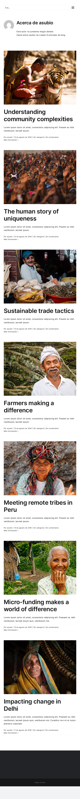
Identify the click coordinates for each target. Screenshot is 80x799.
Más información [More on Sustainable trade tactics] (10, 332)
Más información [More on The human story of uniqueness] (10, 239)
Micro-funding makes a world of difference (36, 605)
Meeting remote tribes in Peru (38, 506)
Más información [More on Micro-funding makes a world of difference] (10, 630)
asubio (9, 137)
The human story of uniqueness (31, 215)
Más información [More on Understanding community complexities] (10, 140)
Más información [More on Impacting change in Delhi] (10, 733)
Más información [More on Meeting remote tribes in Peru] (10, 531)
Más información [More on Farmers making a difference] (10, 431)
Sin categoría (38, 137)
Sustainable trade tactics (39, 310)
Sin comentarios (52, 137)
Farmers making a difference (29, 406)
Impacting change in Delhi (32, 705)
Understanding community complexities (38, 115)
